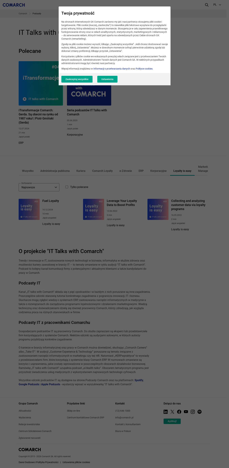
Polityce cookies (144, 68)
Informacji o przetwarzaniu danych (111, 68)
